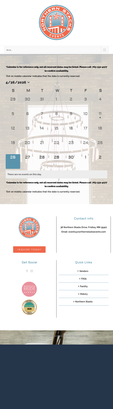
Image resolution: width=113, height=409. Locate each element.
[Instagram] (31, 271)
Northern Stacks (84, 301)
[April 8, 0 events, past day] (56, 118)
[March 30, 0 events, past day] (27, 103)
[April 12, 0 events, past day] (13, 132)
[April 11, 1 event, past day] (100, 118)
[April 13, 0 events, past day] (27, 132)
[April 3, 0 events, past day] (85, 103)
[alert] (56, 174)
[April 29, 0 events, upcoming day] (56, 161)
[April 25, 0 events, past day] (100, 147)
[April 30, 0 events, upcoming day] (71, 161)
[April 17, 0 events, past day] (85, 132)
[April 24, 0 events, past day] (85, 147)
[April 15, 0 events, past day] (56, 132)
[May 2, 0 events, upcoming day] (100, 161)
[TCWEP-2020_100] (29, 300)
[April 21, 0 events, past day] (42, 147)
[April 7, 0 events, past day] (42, 118)
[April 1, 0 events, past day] (56, 103)
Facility (84, 286)
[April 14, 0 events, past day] (42, 132)
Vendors (83, 271)
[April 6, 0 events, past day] (27, 118)
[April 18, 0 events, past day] (100, 132)
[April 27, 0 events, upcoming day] (27, 161)
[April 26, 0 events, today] (13, 161)
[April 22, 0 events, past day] (56, 147)
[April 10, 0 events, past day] (85, 118)
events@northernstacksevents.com (87, 231)
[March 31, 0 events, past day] (42, 103)
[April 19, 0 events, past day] (13, 147)
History (84, 294)
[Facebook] (27, 271)
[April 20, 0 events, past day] (27, 147)
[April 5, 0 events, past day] (13, 118)
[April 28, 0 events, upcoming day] (42, 161)
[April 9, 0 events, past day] (71, 118)
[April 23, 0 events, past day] (71, 147)
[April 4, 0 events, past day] (100, 103)
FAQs (84, 278)
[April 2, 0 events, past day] (71, 103)
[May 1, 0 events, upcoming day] (85, 161)
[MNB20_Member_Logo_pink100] (29, 282)
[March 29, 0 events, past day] (13, 103)
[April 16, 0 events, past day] (71, 132)
